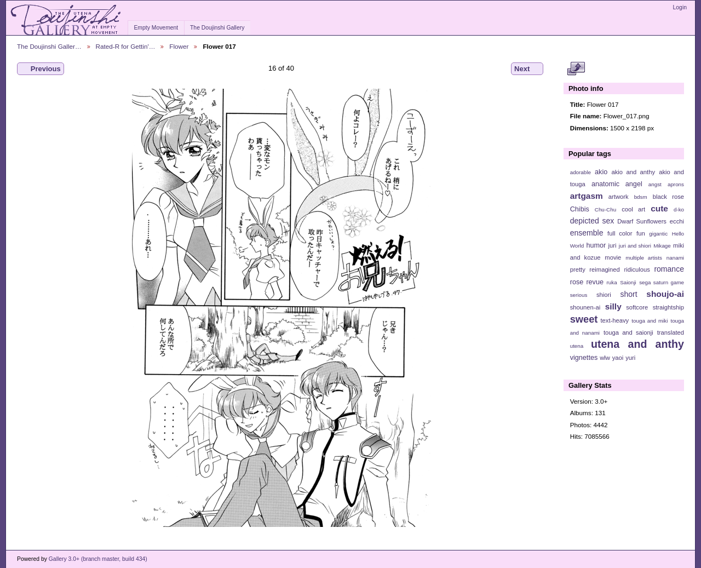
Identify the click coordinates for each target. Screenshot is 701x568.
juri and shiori (635, 246)
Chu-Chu (605, 209)
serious (579, 295)
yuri (630, 357)
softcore (637, 307)
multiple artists (643, 258)
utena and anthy (637, 344)
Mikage (662, 246)
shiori (603, 294)
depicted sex (592, 220)
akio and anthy (633, 172)
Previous (40, 69)
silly (613, 306)
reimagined (604, 269)
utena (577, 346)
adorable (580, 172)
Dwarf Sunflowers (641, 221)
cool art (633, 209)
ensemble (587, 232)
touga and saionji (628, 332)
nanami (675, 258)
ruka (612, 282)
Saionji (628, 282)
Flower (178, 46)
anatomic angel (616, 184)
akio (601, 172)
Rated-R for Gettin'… (126, 46)
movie (613, 257)
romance (669, 269)
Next (527, 69)
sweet (584, 319)
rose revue (587, 282)
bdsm (640, 197)
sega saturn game (661, 282)
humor (596, 245)
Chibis (579, 209)
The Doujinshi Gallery (217, 28)
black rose (668, 196)
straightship (668, 307)
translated (670, 332)
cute (659, 208)
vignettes (584, 358)
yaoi (618, 357)
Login (680, 7)
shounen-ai (585, 307)
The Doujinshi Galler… (49, 46)
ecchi (677, 221)
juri (612, 245)
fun (640, 233)
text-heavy (614, 320)
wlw (605, 357)
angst (655, 184)
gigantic (658, 234)
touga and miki (649, 321)
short (628, 294)
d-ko (679, 209)
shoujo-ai (665, 294)
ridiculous (637, 269)
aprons (676, 184)
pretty (577, 269)
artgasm (586, 195)
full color (619, 233)
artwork (618, 196)
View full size (576, 69)
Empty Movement (156, 28)
